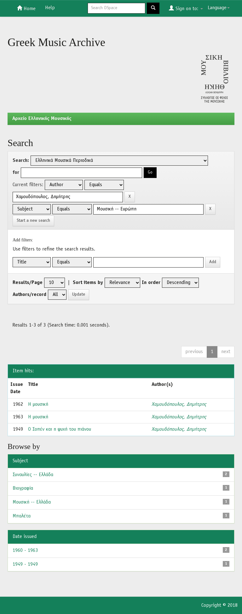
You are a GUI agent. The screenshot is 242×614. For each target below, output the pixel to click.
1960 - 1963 (25, 550)
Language (219, 7)
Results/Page (28, 282)
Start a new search (33, 220)
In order (151, 282)
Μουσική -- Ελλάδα (32, 502)
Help (50, 7)
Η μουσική (38, 404)
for (16, 172)
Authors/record (29, 294)
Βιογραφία (23, 488)
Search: (21, 160)
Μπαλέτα (22, 516)
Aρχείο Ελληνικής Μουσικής (42, 118)
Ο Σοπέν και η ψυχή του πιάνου (59, 429)
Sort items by (88, 282)
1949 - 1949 (25, 564)
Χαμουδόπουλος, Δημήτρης (179, 404)
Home (26, 8)
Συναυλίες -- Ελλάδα (33, 474)
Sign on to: (186, 8)
